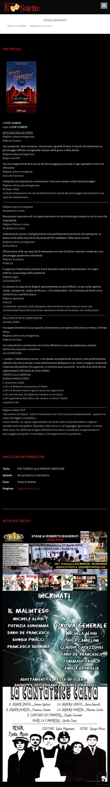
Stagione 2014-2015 (28, 488)
